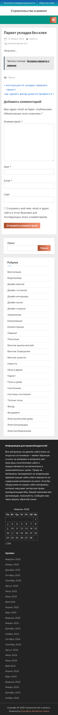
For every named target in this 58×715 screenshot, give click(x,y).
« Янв (8, 543)
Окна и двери (14, 369)
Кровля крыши (15, 326)
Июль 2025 (11, 591)
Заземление (14, 314)
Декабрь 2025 (12, 570)
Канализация (14, 320)
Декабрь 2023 (12, 692)
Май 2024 (10, 666)
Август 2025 (11, 586)
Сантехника (14, 388)
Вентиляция (14, 271)
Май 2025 (10, 602)
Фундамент (13, 412)
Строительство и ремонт (29, 10)
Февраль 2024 (12, 682)
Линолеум (13, 339)
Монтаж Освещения (18, 351)
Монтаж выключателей (20, 345)
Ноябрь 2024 (12, 634)
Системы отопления (18, 394)
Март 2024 (11, 676)
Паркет (11, 77)
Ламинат (12, 333)
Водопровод (14, 277)
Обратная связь (46, 3)
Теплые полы (15, 400)
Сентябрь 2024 (13, 644)
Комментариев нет (17, 43)
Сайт (7, 194)
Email (8, 180)
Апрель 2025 (12, 607)
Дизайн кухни (15, 302)
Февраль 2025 (12, 618)
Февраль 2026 (12, 559)
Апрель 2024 (12, 671)
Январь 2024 (12, 687)
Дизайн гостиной (17, 290)
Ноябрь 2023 (12, 698)
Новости (12, 363)
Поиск (11, 243)
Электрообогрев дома (20, 418)
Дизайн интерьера (17, 296)
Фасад (10, 406)
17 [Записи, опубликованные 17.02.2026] (12, 533)
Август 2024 (11, 650)
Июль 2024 (11, 655)
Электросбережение (19, 430)
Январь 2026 (12, 564)
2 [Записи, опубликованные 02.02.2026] (7, 524)
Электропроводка (17, 424)
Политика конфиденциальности (19, 3)
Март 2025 (11, 612)
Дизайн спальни (16, 308)
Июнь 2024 (11, 660)
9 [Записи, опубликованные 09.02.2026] (7, 528)
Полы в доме (14, 382)
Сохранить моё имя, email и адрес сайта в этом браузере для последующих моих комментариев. (26, 212)
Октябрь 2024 (12, 639)
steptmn (33, 38)
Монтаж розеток (16, 357)
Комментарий (13, 121)
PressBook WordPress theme (35, 711)
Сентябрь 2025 (13, 580)
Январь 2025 (12, 623)
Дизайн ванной (15, 284)
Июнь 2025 (11, 596)
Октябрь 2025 (12, 575)
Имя (7, 166)
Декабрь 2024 (12, 628)
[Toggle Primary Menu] (53, 20)
